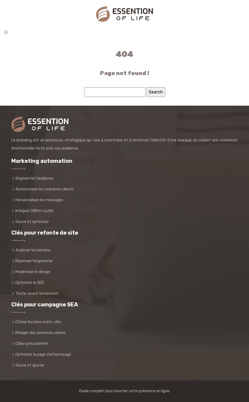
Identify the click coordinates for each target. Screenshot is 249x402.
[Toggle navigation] (6, 32)
